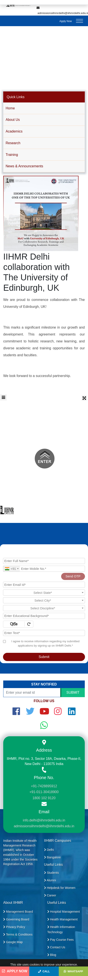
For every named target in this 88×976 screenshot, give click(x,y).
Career (50, 895)
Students (51, 872)
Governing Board (16, 919)
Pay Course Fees (60, 939)
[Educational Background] (44, 616)
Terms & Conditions (17, 934)
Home (10, 108)
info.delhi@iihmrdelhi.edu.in (44, 820)
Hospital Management (63, 911)
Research (13, 143)
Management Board (18, 911)
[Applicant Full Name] (44, 561)
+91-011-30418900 (44, 792)
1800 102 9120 (44, 798)
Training (12, 155)
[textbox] (44, 593)
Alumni (50, 880)
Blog (51, 955)
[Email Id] (44, 585)
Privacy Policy (14, 927)
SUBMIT (72, 692)
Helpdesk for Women (60, 888)
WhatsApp (73, 971)
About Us (13, 119)
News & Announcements (24, 166)
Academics (14, 131)
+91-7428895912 (44, 786)
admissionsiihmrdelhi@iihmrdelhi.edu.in (44, 826)
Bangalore (52, 857)
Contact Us (56, 947)
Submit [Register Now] (44, 657)
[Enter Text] (44, 633)
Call (44, 971)
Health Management (62, 919)
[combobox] (11, 569)
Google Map (13, 942)
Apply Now (65, 21)
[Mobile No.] (44, 569)
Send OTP (73, 576)
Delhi (49, 849)
